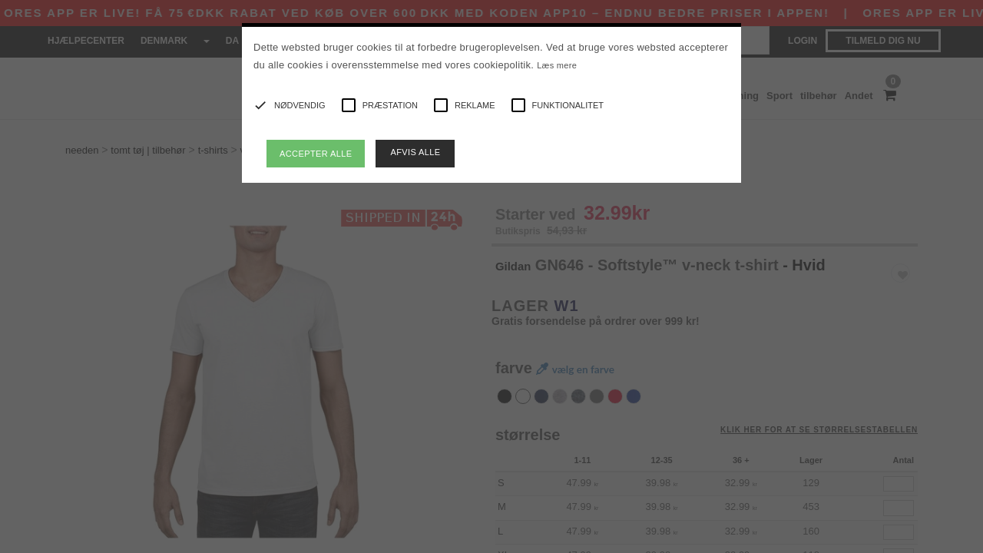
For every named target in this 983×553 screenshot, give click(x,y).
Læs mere (557, 65)
